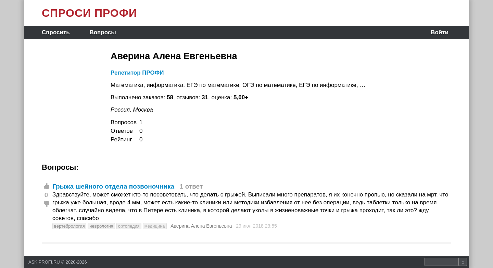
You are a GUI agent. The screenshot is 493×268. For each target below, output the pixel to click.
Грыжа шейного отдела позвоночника (113, 186)
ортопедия (129, 226)
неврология (101, 226)
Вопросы (102, 32)
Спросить (56, 32)
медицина (154, 226)
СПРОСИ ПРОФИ (89, 13)
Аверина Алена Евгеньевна (201, 226)
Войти (439, 32)
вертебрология (69, 226)
